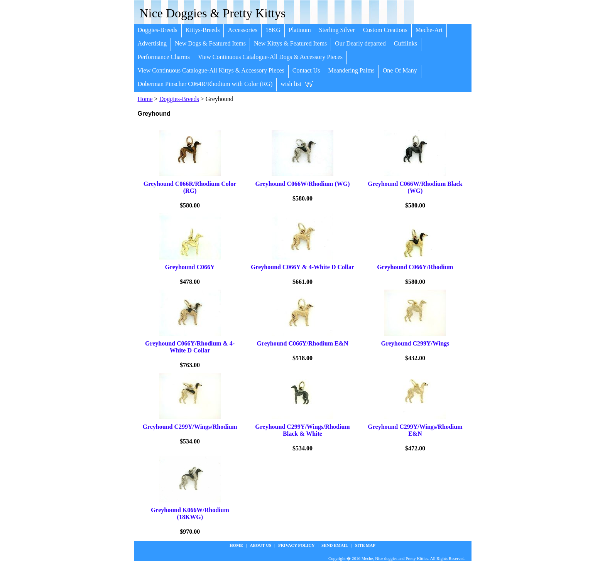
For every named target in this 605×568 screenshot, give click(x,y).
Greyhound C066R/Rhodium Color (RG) (190, 187)
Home (145, 99)
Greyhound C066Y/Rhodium (415, 267)
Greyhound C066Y (190, 267)
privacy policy (296, 545)
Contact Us (306, 70)
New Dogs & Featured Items (210, 43)
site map (365, 545)
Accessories (242, 30)
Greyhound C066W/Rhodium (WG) (302, 183)
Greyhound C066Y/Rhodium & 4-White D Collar (190, 347)
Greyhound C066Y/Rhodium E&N (302, 343)
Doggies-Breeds (157, 30)
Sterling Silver (337, 30)
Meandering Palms (351, 70)
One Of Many (400, 70)
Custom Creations (385, 30)
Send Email (334, 545)
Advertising (152, 43)
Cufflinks (405, 43)
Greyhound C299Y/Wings (415, 343)
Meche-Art (429, 30)
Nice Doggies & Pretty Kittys (213, 13)
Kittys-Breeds (203, 30)
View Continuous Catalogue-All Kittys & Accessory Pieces (211, 70)
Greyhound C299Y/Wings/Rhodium (189, 426)
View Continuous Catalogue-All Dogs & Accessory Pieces (270, 57)
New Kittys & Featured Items (290, 43)
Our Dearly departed (360, 43)
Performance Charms (164, 57)
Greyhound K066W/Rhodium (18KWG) (190, 513)
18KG (273, 30)
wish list (291, 84)
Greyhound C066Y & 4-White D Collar (302, 267)
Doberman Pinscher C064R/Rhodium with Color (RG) (205, 84)
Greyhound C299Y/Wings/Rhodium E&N (415, 430)
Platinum (300, 30)
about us (261, 545)
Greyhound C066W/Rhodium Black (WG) (415, 187)
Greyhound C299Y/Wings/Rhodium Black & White (302, 430)
